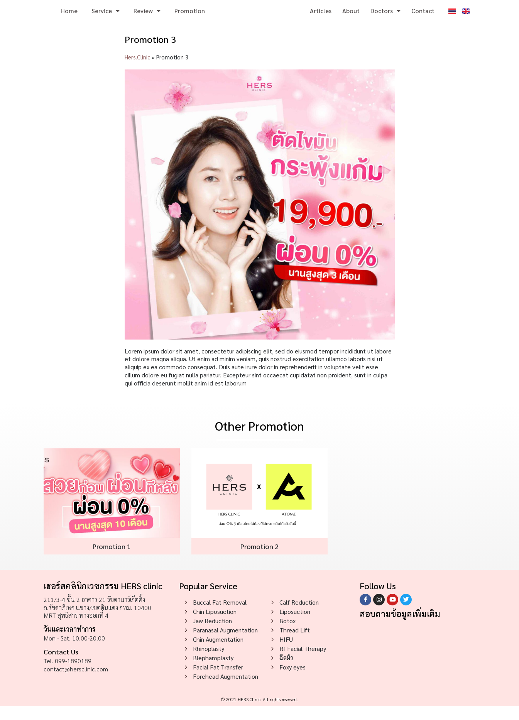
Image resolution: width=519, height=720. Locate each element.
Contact (422, 18)
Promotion (189, 18)
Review (147, 18)
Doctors (385, 18)
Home (69, 18)
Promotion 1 (112, 560)
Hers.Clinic (137, 70)
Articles (320, 18)
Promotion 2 (259, 560)
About (351, 18)
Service (105, 18)
